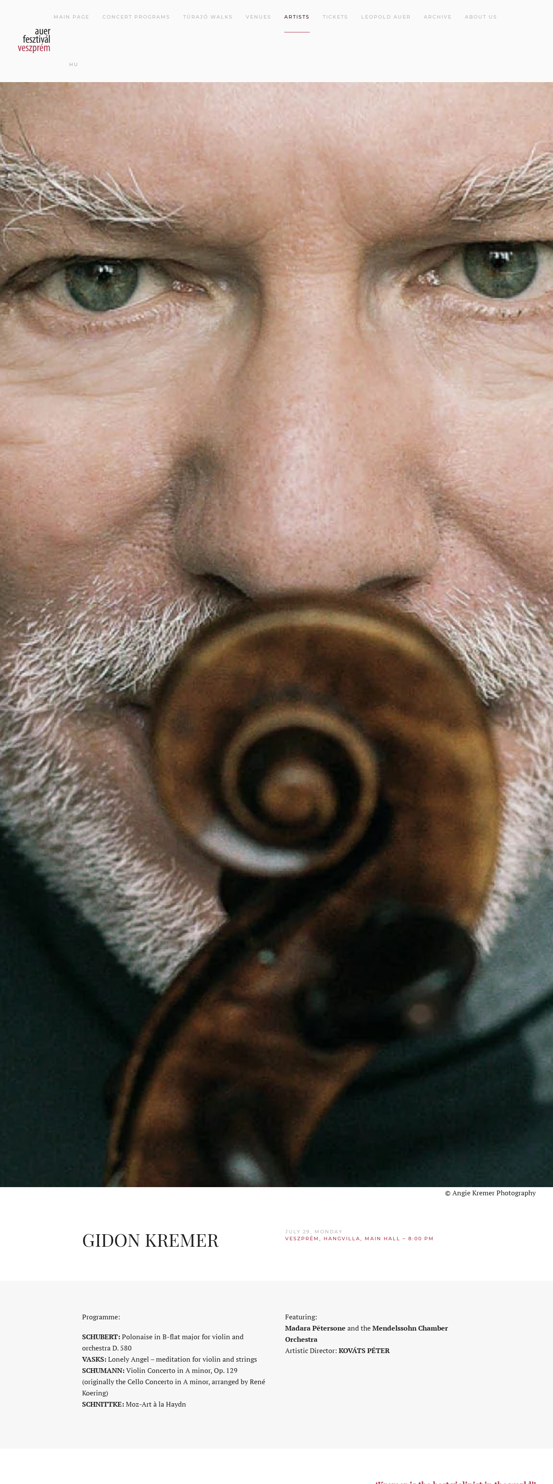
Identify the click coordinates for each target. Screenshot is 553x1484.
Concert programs (136, 17)
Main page (71, 17)
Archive (438, 17)
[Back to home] (35, 41)
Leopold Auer (386, 17)
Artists (297, 17)
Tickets (335, 17)
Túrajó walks (208, 17)
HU (74, 64)
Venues (258, 17)
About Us (481, 17)
